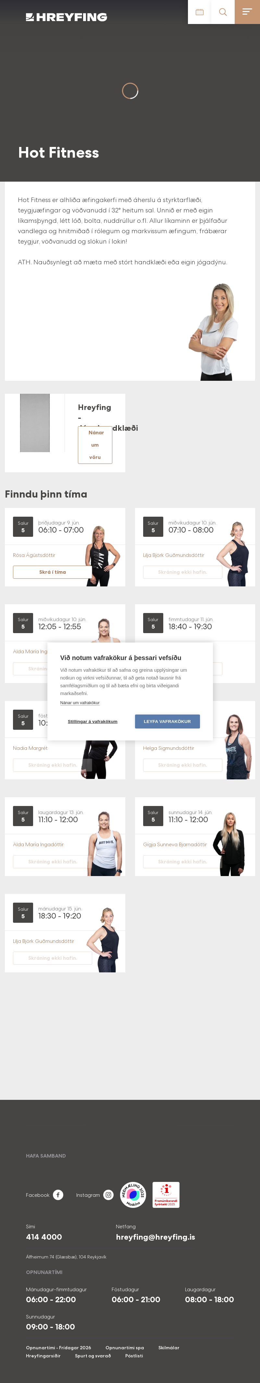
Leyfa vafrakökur (167, 721)
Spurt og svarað (93, 1356)
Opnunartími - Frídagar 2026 (58, 1348)
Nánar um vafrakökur (80, 702)
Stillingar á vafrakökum (93, 721)
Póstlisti (134, 1356)
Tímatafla (199, 12)
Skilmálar (169, 1348)
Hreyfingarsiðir (43, 1356)
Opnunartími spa (124, 1348)
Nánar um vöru (96, 445)
